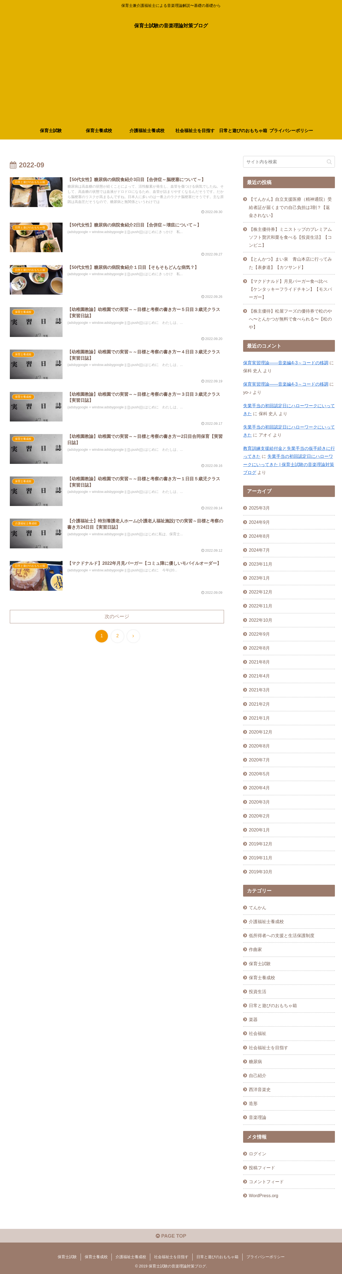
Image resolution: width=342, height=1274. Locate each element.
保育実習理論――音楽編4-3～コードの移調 (285, 362)
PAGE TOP (171, 1236)
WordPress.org (263, 1195)
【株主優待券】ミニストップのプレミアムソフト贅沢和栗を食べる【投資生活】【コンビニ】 (290, 237)
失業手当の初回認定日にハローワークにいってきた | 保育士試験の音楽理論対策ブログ (288, 464)
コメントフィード (266, 1181)
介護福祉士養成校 (131, 1257)
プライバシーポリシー (265, 1257)
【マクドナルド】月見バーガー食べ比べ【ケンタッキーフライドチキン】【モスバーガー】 (290, 289)
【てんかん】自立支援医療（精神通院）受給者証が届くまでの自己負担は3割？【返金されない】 (290, 207)
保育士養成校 (96, 1257)
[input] (289, 162)
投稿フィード (262, 1167)
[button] (329, 162)
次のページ (117, 616)
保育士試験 (67, 1257)
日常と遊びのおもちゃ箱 (217, 1257)
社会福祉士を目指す (171, 1257)
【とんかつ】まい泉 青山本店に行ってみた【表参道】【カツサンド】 (290, 263)
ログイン (257, 1153)
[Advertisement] (171, 81)
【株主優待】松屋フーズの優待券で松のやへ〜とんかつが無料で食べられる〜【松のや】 (290, 319)
